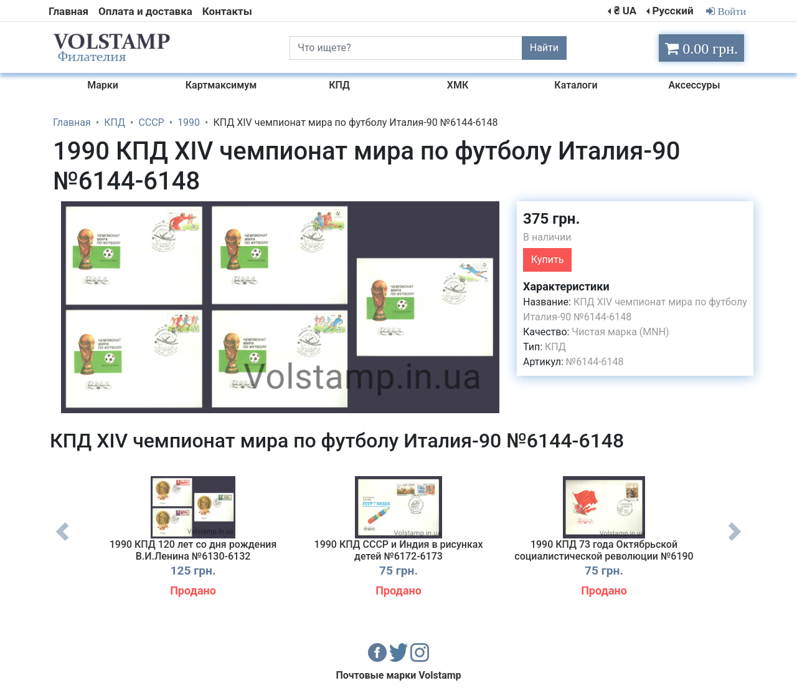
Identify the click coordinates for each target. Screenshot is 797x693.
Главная (68, 11)
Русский (672, 10)
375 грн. (551, 218)
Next (734, 541)
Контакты (227, 11)
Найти (544, 48)
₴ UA (625, 10)
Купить (547, 259)
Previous (62, 541)
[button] (496, 212)
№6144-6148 (595, 362)
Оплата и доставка (145, 11)
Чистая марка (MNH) (620, 332)
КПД (555, 347)
